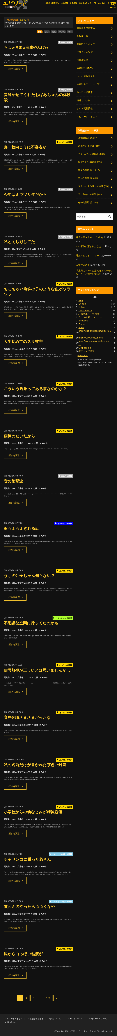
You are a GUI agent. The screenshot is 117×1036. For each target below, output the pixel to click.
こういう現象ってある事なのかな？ (35, 389)
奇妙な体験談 (88, 178)
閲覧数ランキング (86, 44)
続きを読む (14, 69)
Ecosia (81, 324)
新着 (39, 32)
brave (81, 327)
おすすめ (101, 3)
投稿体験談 (82, 60)
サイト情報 (111, 3)
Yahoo (81, 307)
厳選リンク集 (83, 100)
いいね (62, 32)
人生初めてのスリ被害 (23, 342)
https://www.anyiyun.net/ (90, 338)
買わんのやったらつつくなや (29, 907)
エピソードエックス (85, 1031)
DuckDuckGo (85, 310)
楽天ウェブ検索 (86, 351)
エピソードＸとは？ (87, 116)
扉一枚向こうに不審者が (25, 147)
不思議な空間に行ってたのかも (31, 623)
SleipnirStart (84, 348)
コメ (70, 32)
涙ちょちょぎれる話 (21, 528)
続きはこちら (83, 356)
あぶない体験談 (89, 146)
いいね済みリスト (86, 76)
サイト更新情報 (85, 108)
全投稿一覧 (82, 36)
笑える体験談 (89, 170)
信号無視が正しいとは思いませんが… (37, 670)
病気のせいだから (19, 436)
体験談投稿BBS (85, 68)
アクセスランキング (75, 1018)
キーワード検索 (85, 92)
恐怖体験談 (87, 138)
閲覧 (54, 32)
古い (47, 32)
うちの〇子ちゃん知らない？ (29, 576)
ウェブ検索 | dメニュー (90, 317)
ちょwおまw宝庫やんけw (26, 47)
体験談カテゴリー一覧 (87, 3)
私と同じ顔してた (19, 242)
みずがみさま (83, 265)
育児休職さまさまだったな (27, 717)
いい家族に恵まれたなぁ (88, 246)
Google (82, 304)
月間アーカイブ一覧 (98, 1018)
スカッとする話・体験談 (93, 186)
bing (80, 300)
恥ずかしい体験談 (90, 162)
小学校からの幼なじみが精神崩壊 (33, 812)
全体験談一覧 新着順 (69, 3)
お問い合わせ (11, 1022)
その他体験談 (88, 202)
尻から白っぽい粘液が (23, 954)
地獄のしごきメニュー (87, 255)
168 (48, 998)
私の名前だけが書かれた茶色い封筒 (35, 765)
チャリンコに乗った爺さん (27, 859)
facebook (83, 320)
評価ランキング (85, 52)
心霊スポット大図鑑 (88, 314)
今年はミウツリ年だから (25, 195)
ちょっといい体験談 (91, 154)
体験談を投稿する (52, 3)
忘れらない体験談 (90, 194)
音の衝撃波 (13, 481)
